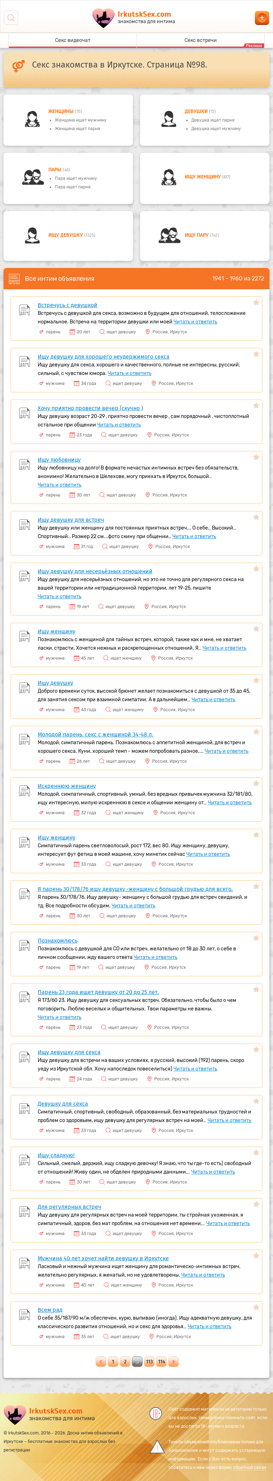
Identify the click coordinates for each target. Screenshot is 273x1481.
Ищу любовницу (59, 459)
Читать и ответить (195, 322)
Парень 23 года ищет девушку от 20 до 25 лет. (98, 992)
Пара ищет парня (73, 186)
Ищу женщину (203, 177)
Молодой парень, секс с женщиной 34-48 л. (95, 734)
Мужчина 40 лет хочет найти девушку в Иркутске (103, 1258)
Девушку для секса (63, 1103)
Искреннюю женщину (67, 786)
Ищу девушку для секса (69, 1052)
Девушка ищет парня (213, 120)
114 (161, 1362)
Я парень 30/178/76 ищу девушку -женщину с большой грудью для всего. (135, 889)
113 (149, 1362)
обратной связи (249, 1467)
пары (55, 170)
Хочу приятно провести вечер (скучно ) (90, 408)
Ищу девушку (66, 235)
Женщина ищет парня (77, 128)
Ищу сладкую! (56, 1155)
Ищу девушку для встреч (71, 519)
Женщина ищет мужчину (81, 120)
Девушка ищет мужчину (216, 128)
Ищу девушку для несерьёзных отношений (95, 571)
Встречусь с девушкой (67, 305)
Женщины (61, 111)
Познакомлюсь (57, 940)
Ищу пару (197, 235)
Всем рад (50, 1309)
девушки (197, 111)
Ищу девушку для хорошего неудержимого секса (104, 356)
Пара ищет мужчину (76, 178)
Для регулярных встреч (69, 1206)
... (137, 1362)
